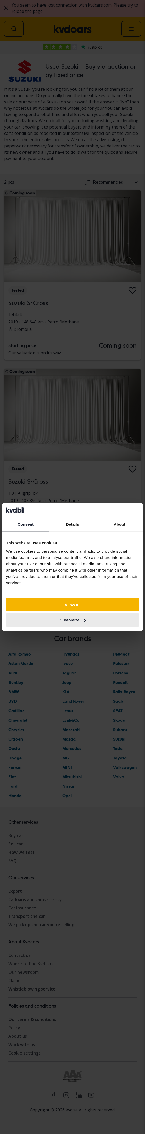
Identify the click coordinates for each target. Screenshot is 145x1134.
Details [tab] (72, 524)
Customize (73, 620)
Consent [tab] (26, 524)
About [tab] (119, 524)
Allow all (73, 604)
